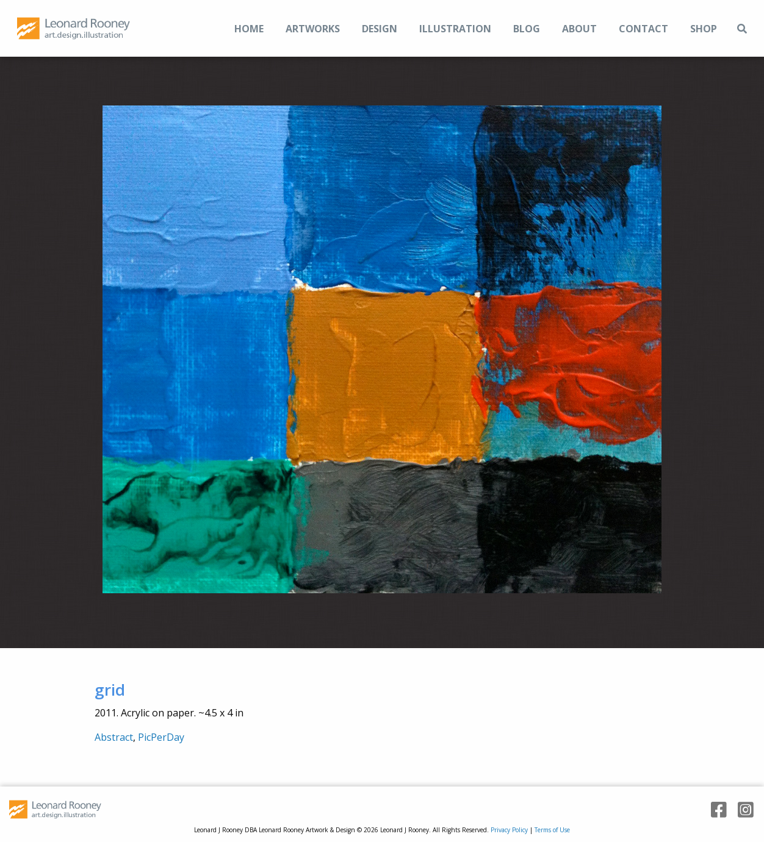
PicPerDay (161, 737)
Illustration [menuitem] (455, 28)
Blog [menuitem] (526, 28)
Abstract (114, 737)
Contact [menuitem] (643, 28)
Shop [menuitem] (703, 28)
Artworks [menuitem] (313, 28)
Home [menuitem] (249, 28)
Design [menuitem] (379, 28)
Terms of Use (552, 830)
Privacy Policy (509, 830)
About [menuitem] (579, 28)
